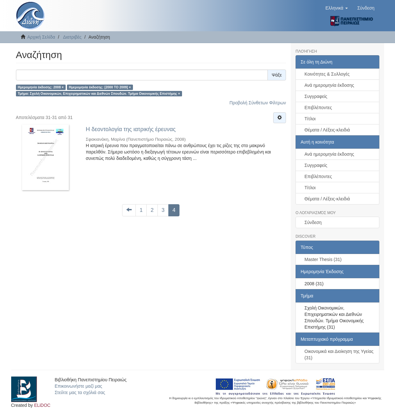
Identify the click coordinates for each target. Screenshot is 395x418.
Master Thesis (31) (322, 259)
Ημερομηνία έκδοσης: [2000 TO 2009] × (100, 87)
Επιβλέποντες (318, 107)
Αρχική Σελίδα (41, 37)
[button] (337, 8)
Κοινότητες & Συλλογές (326, 74)
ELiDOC (42, 405)
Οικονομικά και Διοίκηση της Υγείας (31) (339, 354)
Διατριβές (72, 37)
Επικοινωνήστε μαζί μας (78, 386)
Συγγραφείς (315, 96)
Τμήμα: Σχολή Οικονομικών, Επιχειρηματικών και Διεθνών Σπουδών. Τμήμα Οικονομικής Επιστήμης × (99, 93)
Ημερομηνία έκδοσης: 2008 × (41, 87)
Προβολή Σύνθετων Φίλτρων (258, 102)
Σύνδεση (313, 222)
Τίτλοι (310, 118)
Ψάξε (277, 75)
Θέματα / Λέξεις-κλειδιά (327, 129)
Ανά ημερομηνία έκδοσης (329, 85)
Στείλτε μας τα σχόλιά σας (80, 392)
